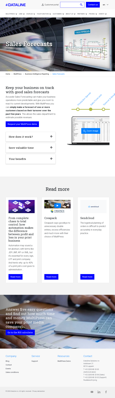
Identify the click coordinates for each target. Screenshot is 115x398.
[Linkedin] (98, 393)
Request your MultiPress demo (22, 124)
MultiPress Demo (64, 361)
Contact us (93, 4)
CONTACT (87, 356)
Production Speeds (84, 98)
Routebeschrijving (90, 380)
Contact (9, 365)
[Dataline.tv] (91, 393)
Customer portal (52, 5)
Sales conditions (12, 372)
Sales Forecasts (96, 99)
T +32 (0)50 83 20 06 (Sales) (94, 375)
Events (8, 369)
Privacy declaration (38, 391)
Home (8, 74)
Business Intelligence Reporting (37, 74)
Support (35, 361)
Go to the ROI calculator (20, 332)
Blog (7, 361)
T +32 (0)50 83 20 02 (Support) (95, 377)
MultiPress (18, 74)
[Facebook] (105, 393)
